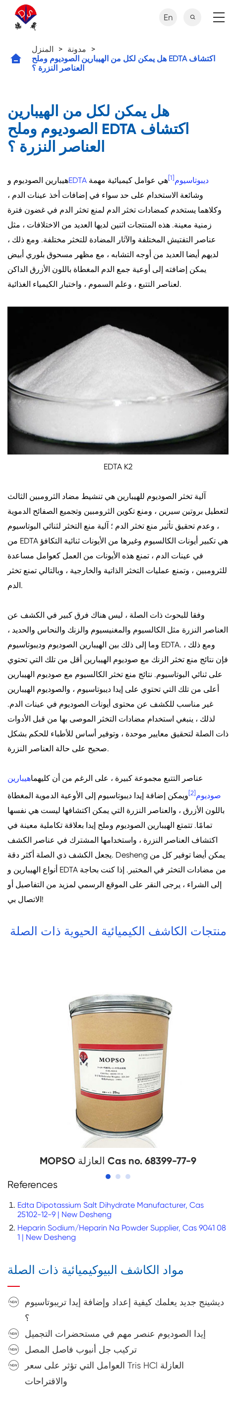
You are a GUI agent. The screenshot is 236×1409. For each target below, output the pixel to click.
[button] (108, 1176)
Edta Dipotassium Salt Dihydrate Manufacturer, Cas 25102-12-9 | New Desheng (110, 1209)
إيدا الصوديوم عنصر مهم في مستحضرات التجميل (115, 1333)
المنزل (43, 49)
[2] (192, 793)
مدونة (76, 49)
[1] (171, 178)
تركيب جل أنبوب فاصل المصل (81, 1349)
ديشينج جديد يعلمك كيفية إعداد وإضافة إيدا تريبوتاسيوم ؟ (124, 1310)
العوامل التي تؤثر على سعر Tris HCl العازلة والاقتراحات (104, 1373)
